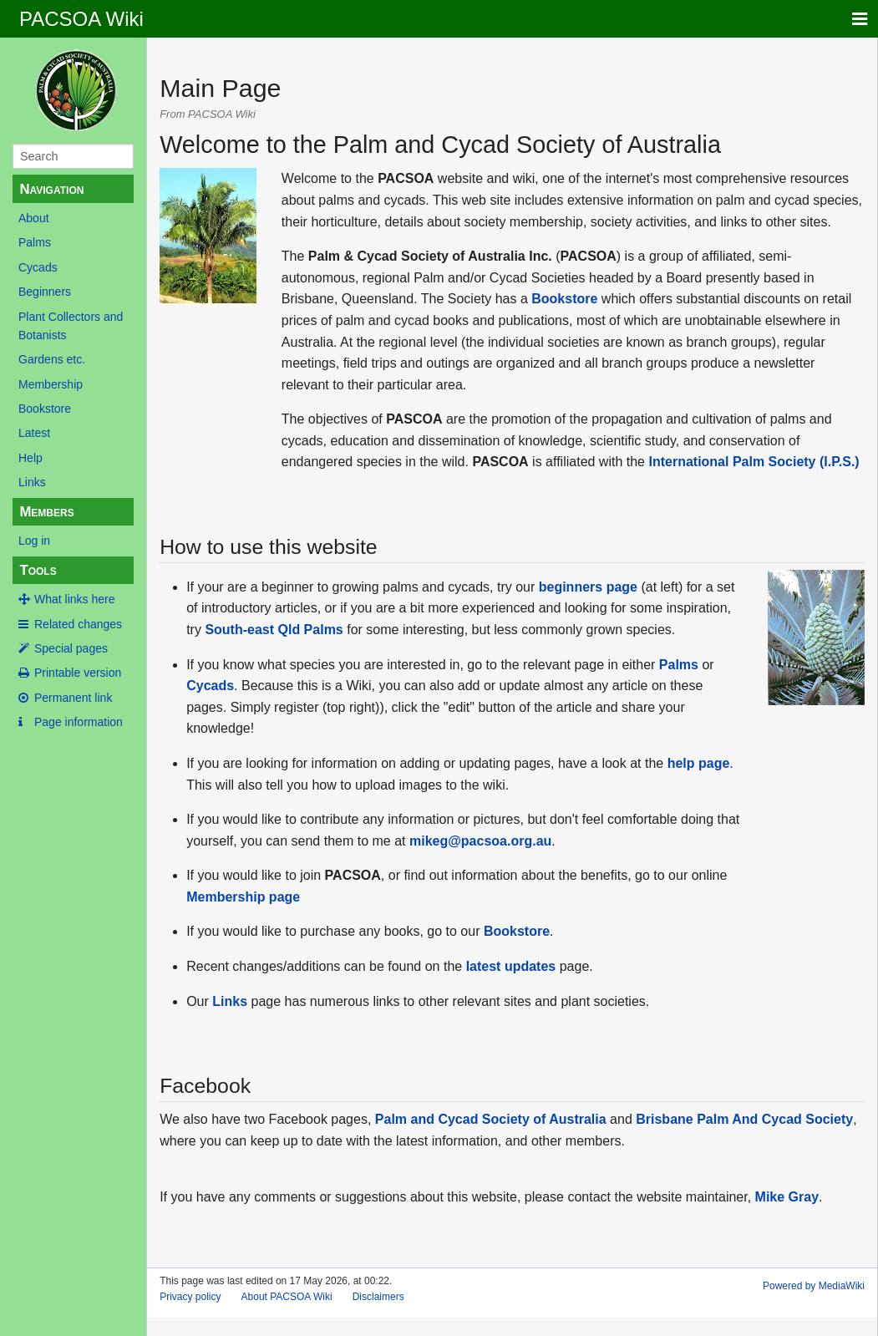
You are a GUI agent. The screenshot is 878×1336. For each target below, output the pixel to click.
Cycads (38, 267)
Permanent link (73, 697)
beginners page (588, 587)
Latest (34, 432)
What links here (74, 599)
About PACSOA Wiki (286, 1297)
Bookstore (44, 408)
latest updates (511, 966)
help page (698, 763)
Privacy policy (190, 1297)
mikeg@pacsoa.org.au (480, 841)
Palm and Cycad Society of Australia (490, 1119)
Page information (78, 722)
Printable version (77, 672)
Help (30, 458)
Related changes (78, 624)
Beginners (44, 291)
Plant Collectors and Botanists (70, 326)
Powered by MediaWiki (814, 1286)
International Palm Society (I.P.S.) (753, 462)
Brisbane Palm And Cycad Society (744, 1119)
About (33, 218)
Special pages (71, 648)
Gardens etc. (51, 359)
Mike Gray (787, 1197)
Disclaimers (378, 1297)
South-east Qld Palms (274, 629)
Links (32, 482)
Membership (50, 384)
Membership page (243, 897)
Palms (34, 242)
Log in (34, 540)
